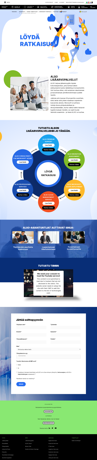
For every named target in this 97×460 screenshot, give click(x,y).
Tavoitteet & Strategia (7, 455)
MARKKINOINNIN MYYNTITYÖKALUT (59, 7)
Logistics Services (53, 449)
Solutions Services (53, 452)
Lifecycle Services (53, 457)
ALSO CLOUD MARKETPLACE (43, 7)
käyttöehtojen (23, 374)
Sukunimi (54, 332)
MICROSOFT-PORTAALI (5, 7)
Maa (18, 346)
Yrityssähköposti (21, 339)
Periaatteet (5, 443)
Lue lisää (48, 145)
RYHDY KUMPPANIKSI (84, 7)
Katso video (48, 150)
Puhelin (53, 339)
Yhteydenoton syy (22, 353)
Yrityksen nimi (21, 325)
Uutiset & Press (6, 449)
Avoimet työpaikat (6, 457)
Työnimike (54, 324)
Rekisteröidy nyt (48, 423)
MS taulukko (92, 7)
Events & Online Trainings (32, 449)
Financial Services (53, 443)
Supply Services (52, 455)
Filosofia (4, 452)
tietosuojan (61, 372)
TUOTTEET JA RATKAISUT (30, 7)
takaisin (14, 11)
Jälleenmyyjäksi (29, 440)
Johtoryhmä (5, 440)
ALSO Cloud (28, 443)
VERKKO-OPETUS (73, 7)
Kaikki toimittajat (76, 440)
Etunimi (19, 332)
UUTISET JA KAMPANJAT (17, 7)
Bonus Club (28, 446)
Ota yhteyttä (48, 411)
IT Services (51, 446)
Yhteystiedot (49, 2)
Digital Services (52, 440)
